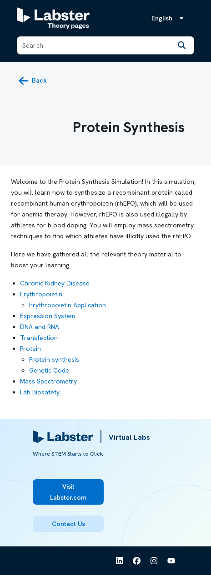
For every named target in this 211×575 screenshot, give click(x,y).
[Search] (182, 45)
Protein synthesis (54, 359)
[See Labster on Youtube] (171, 561)
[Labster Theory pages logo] (53, 18)
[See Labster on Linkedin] (119, 561)
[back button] (32, 81)
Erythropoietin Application (67, 305)
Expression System (47, 316)
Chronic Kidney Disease (55, 283)
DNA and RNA (39, 327)
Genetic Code (49, 370)
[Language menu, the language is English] (169, 18)
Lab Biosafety (40, 392)
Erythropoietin (41, 294)
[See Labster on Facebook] (137, 561)
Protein (30, 348)
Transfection (39, 338)
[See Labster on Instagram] (154, 561)
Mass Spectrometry (48, 381)
